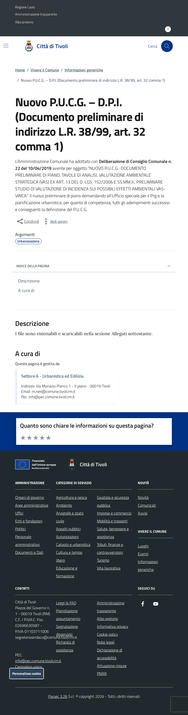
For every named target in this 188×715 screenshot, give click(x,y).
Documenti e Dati (29, 552)
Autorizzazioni (67, 537)
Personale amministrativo (27, 540)
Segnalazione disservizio (67, 630)
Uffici (19, 513)
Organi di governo (29, 497)
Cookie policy (107, 634)
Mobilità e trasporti (112, 521)
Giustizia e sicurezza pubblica (113, 501)
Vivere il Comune (45, 70)
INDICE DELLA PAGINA (94, 266)
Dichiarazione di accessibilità (109, 654)
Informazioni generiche (84, 70)
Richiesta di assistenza (65, 646)
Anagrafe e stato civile (69, 517)
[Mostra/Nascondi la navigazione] (6, 46)
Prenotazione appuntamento (68, 615)
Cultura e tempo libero (69, 556)
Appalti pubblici (68, 529)
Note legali (106, 642)
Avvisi (142, 513)
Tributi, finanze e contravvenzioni (110, 548)
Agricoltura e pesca (71, 497)
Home (20, 70)
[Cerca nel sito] (167, 46)
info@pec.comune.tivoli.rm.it (38, 661)
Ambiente (64, 505)
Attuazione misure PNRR (112, 669)
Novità (143, 497)
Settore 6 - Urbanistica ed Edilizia (52, 376)
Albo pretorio (24, 22)
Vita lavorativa (108, 568)
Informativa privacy (112, 626)
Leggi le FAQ (66, 603)
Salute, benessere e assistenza (113, 533)
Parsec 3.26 (57, 696)
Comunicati (147, 505)
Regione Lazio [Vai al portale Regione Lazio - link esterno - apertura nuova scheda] (25, 7)
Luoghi (143, 546)
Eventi (143, 554)
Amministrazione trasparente (36, 14)
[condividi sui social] (27, 221)
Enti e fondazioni (28, 521)
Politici (20, 529)
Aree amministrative (31, 505)
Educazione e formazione (66, 572)
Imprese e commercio (114, 513)
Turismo (103, 560)
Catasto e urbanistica (73, 544)
